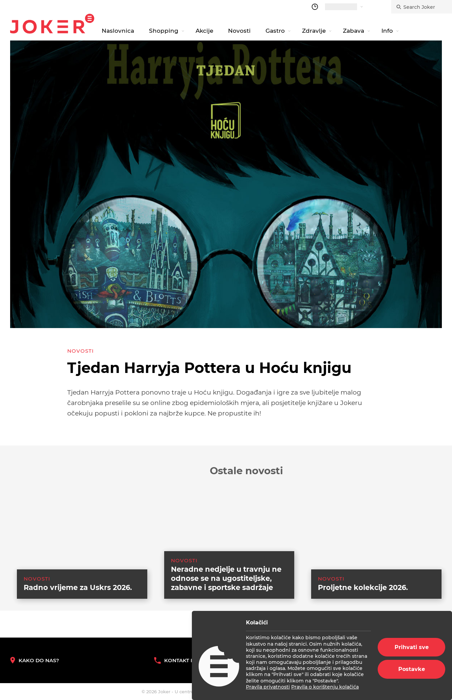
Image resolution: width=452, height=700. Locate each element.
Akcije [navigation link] (204, 30)
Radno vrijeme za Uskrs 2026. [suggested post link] (78, 620)
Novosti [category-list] (80, 351)
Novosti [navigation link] (239, 30)
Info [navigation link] (387, 30)
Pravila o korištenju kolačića (325, 687)
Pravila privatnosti (268, 687)
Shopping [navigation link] (163, 30)
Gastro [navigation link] (275, 30)
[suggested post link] (75, 565)
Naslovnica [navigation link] (118, 30)
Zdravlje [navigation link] (314, 30)
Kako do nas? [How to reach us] (34, 660)
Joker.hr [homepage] (52, 24)
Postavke (411, 669)
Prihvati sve (412, 647)
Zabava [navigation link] (353, 30)
